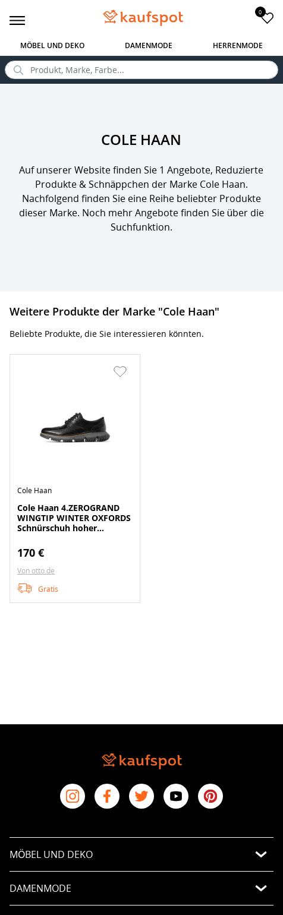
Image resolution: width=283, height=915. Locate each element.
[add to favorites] (267, 17)
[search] (141, 70)
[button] (120, 371)
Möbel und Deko (52, 45)
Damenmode (148, 45)
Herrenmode (238, 45)
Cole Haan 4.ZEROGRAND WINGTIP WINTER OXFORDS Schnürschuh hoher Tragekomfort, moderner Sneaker (74, 517)
